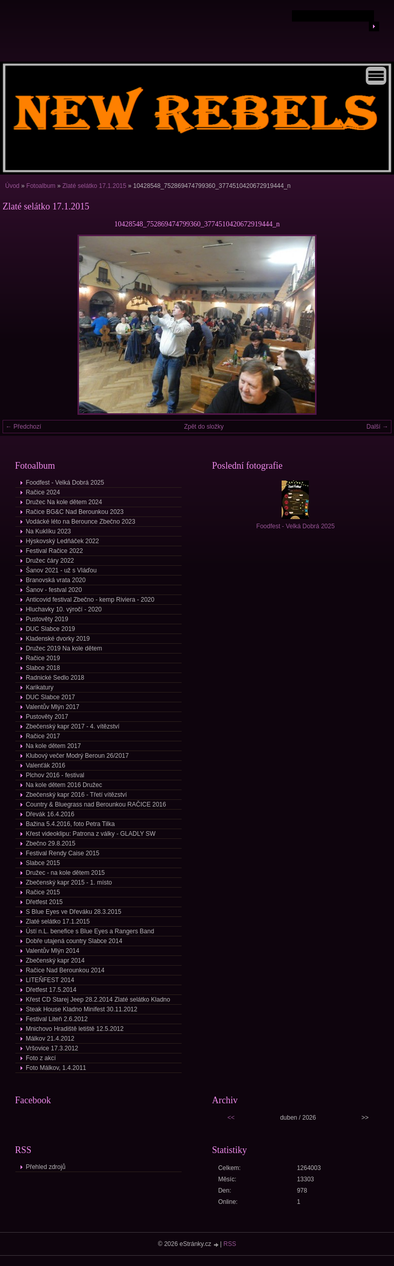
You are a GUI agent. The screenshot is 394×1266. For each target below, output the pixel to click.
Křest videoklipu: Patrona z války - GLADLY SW (90, 833)
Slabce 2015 (43, 863)
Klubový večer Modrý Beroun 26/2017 (77, 755)
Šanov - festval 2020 (54, 589)
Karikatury (39, 687)
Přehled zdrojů (45, 1167)
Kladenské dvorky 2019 (58, 638)
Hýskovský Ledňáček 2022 (62, 541)
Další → (377, 426)
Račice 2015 (43, 892)
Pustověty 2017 (47, 716)
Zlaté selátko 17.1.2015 (95, 185)
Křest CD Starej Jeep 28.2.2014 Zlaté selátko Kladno (98, 999)
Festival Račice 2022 (54, 550)
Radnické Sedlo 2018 (55, 677)
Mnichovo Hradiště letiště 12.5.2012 (75, 1028)
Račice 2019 (43, 658)
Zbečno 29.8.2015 (50, 843)
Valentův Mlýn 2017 (53, 707)
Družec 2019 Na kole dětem (64, 648)
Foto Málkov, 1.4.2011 (56, 1067)
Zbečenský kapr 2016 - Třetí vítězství (76, 794)
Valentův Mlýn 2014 (53, 950)
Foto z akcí (41, 1058)
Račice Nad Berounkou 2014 (65, 970)
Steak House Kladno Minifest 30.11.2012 (81, 1009)
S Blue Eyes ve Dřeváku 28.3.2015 (73, 911)
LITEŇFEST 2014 (50, 980)
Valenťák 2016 (45, 765)
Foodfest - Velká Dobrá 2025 (65, 482)
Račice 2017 (43, 736)
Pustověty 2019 (47, 619)
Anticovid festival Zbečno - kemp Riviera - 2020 (90, 599)
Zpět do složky (204, 426)
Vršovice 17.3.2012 (52, 1048)
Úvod (12, 185)
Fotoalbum (40, 185)
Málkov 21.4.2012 (50, 1038)
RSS (230, 1244)
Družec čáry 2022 (50, 560)
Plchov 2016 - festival (55, 775)
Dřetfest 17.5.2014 (51, 989)
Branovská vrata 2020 (56, 580)
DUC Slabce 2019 (50, 628)
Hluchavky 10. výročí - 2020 (64, 609)
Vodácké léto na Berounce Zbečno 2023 (80, 521)
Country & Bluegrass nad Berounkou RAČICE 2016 (96, 804)
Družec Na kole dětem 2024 (64, 502)
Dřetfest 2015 (44, 902)
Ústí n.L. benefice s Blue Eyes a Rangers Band (90, 931)
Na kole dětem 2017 (53, 746)
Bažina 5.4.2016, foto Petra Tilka (70, 824)
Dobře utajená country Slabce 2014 (74, 941)
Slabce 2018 (43, 668)
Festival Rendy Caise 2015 (62, 853)
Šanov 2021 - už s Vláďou (61, 570)
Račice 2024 (43, 492)
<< (230, 1117)
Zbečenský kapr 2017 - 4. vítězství (73, 726)
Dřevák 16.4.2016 (50, 814)
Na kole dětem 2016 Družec (64, 785)
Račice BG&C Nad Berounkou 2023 (75, 511)
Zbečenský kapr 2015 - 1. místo (69, 882)
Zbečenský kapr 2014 (55, 960)
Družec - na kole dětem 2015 (65, 872)
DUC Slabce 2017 (50, 697)
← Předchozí (23, 426)
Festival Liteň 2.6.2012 (57, 1019)
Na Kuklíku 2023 (48, 531)
